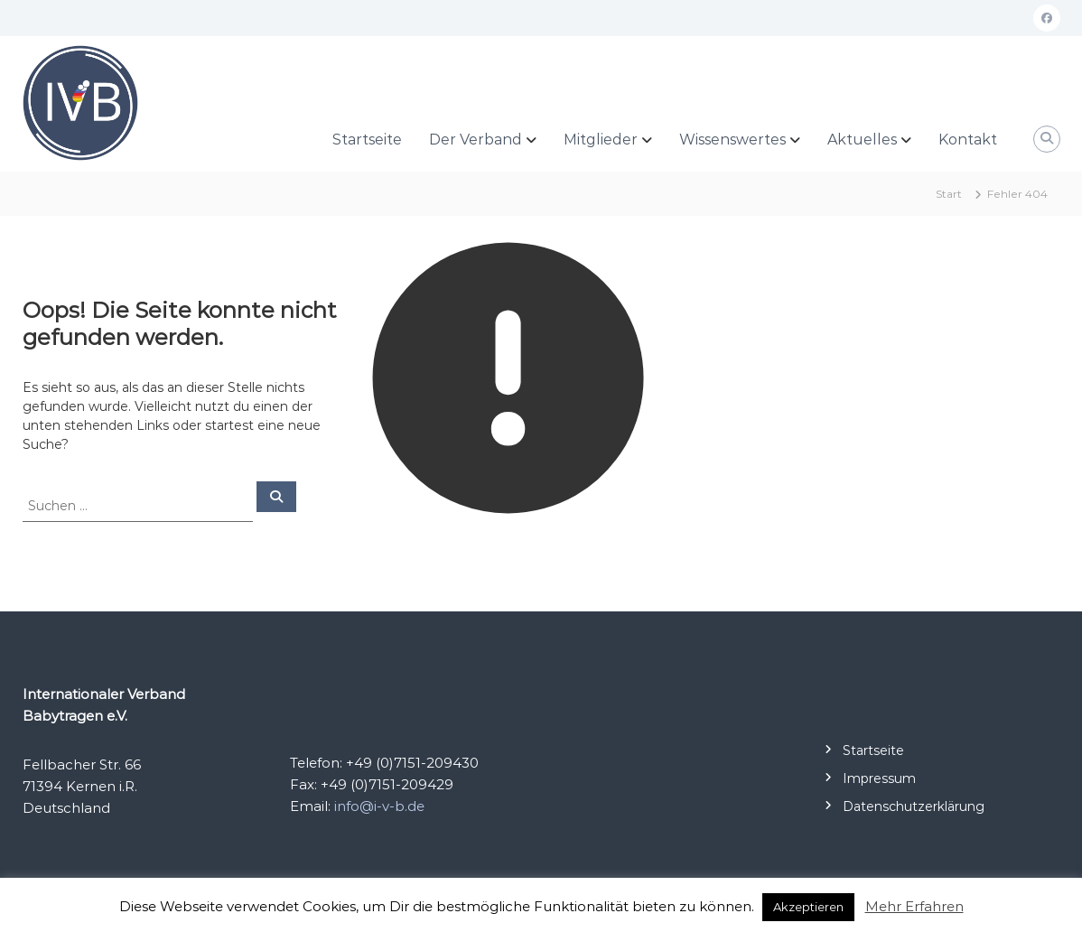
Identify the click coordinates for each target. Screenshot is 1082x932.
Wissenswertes (732, 139)
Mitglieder (601, 139)
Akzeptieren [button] (808, 906)
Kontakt (967, 139)
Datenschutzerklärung (913, 806)
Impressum (879, 778)
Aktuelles (862, 139)
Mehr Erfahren (914, 906)
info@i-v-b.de (379, 806)
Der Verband (475, 139)
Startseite (367, 139)
